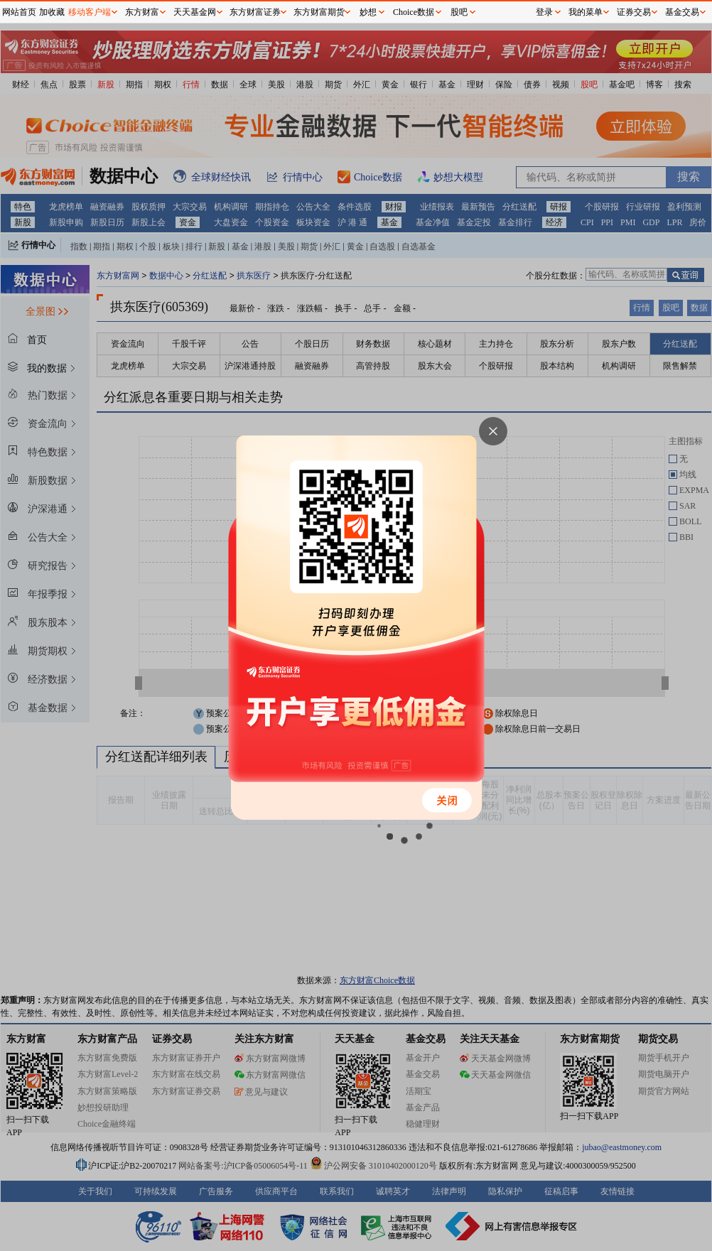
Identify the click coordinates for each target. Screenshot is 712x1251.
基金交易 (682, 12)
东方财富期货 (319, 12)
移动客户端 (89, 12)
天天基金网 (194, 12)
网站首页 (19, 12)
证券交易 (634, 12)
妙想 (368, 12)
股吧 (459, 12)
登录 (544, 12)
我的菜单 (585, 12)
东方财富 (142, 12)
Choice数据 (413, 12)
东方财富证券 (255, 12)
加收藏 (52, 12)
